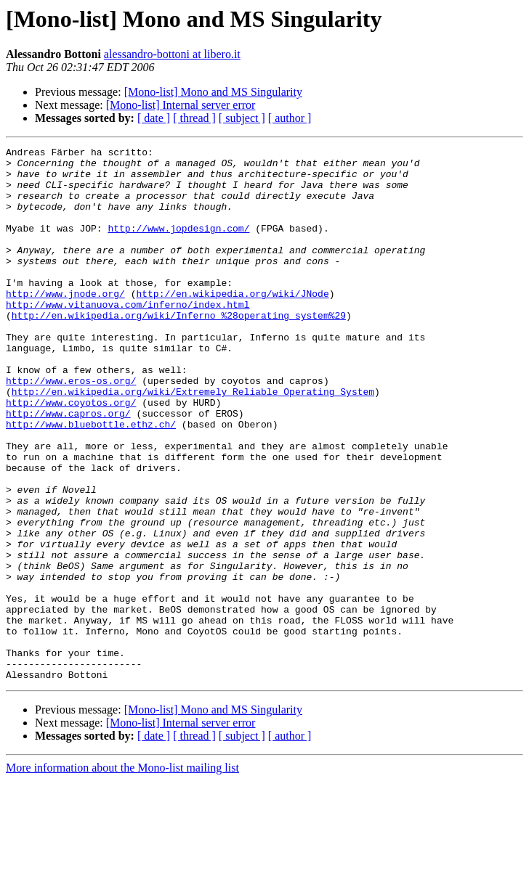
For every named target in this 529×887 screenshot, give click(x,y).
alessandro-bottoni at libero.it (172, 54)
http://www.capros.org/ (68, 467)
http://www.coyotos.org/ (71, 454)
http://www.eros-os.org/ (71, 428)
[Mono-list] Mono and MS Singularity (213, 92)
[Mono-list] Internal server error (181, 105)
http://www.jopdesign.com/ (178, 245)
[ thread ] (194, 118)
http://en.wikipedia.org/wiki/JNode (232, 323)
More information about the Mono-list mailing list (122, 874)
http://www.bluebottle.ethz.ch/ (91, 480)
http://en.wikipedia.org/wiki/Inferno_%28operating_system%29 (179, 349)
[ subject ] (242, 118)
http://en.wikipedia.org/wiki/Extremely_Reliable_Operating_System (193, 441)
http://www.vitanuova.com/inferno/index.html (127, 336)
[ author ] (290, 118)
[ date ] (153, 118)
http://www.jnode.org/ (65, 323)
